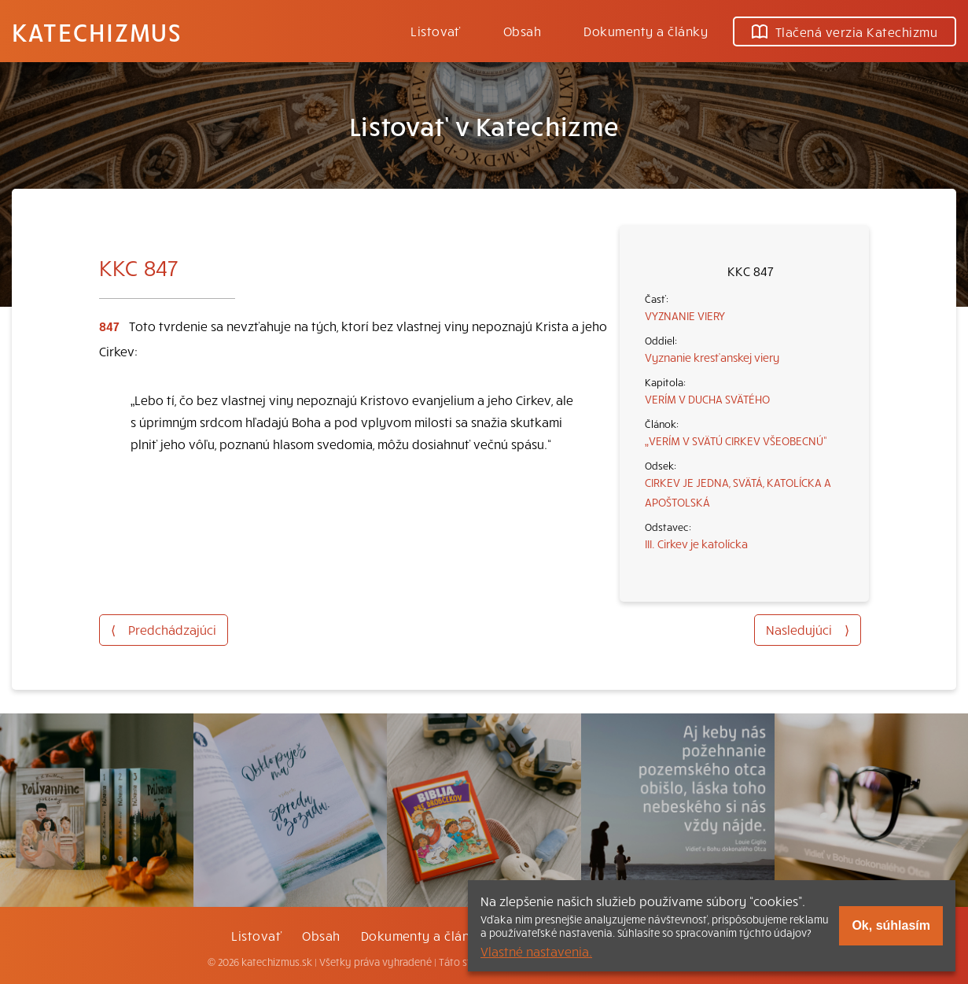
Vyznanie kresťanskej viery (712, 357)
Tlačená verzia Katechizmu (844, 31)
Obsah (522, 31)
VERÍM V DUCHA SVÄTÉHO (707, 399)
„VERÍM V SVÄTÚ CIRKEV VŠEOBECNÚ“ (736, 440)
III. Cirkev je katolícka (696, 543)
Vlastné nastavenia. (536, 951)
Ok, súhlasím (891, 925)
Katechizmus (97, 31)
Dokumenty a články (645, 31)
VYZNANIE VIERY (685, 315)
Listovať (435, 31)
